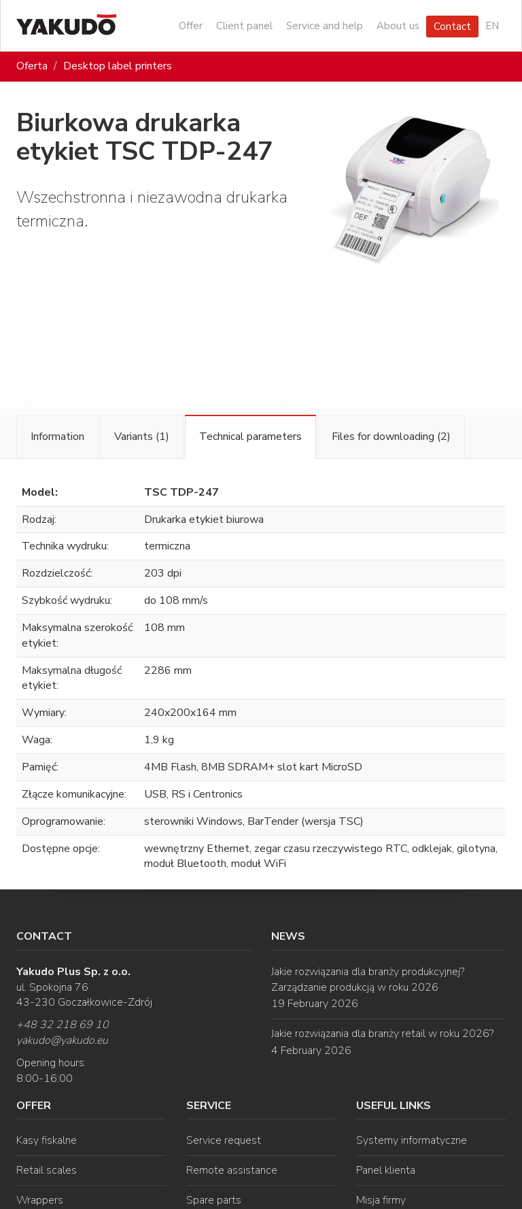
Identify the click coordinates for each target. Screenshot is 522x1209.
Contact (452, 26)
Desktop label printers (117, 65)
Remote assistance (231, 1170)
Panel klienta (385, 1170)
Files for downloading (391, 436)
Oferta (32, 65)
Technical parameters (250, 436)
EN (492, 26)
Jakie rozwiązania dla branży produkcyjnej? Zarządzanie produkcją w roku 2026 (367, 979)
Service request (223, 1140)
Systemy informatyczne (411, 1140)
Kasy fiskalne (46, 1140)
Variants (141, 436)
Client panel (244, 26)
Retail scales (46, 1170)
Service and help (324, 26)
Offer (191, 26)
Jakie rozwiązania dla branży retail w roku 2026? (382, 1033)
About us (398, 26)
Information (57, 436)
